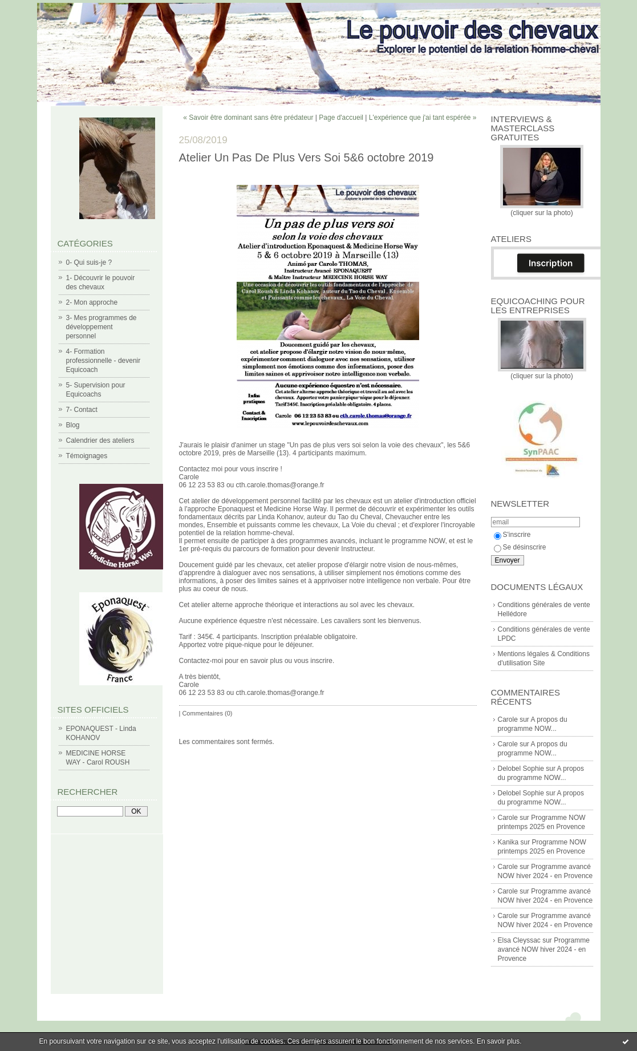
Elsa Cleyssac (519, 940)
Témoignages (87, 456)
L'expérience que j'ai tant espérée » (423, 118)
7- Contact (82, 410)
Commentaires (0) (207, 713)
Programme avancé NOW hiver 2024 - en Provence (544, 949)
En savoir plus (498, 1041)
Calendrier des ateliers (100, 440)
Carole (508, 719)
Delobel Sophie (521, 769)
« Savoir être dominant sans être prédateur (248, 118)
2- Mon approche (92, 302)
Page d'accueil (341, 118)
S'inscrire (512, 535)
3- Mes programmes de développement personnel (101, 327)
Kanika (508, 842)
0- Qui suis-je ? (89, 262)
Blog (73, 425)
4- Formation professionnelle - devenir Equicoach (103, 360)
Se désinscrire (520, 547)
